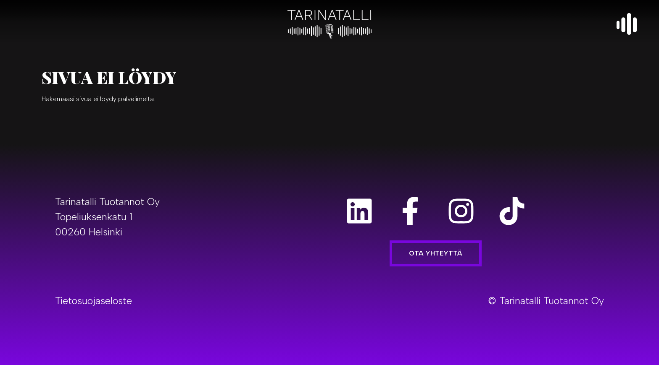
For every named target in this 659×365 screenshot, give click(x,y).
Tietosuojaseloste (93, 301)
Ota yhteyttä (435, 253)
